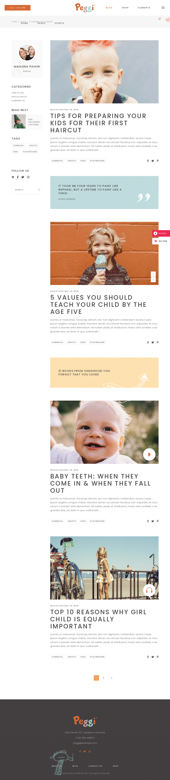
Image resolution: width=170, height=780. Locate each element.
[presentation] (153, 274)
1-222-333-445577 (85, 737)
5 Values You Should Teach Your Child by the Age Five (98, 304)
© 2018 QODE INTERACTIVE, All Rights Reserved (85, 773)
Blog (75, 766)
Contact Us (95, 766)
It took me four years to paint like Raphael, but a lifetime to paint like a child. (90, 189)
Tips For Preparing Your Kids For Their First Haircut (98, 123)
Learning (17, 100)
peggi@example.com (85, 743)
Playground (97, 160)
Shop (115, 766)
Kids (83, 160)
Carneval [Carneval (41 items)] (18, 145)
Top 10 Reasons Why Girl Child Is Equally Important (98, 619)
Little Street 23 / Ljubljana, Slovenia (85, 732)
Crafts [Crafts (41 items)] (33, 145)
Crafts (72, 160)
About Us (57, 766)
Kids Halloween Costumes (34, 122)
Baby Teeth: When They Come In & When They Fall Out (100, 483)
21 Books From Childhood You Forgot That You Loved (84, 372)
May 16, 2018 (71, 109)
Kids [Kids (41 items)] (15, 151)
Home (14, 21)
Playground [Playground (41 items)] (30, 151)
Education (56, 109)
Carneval (57, 160)
